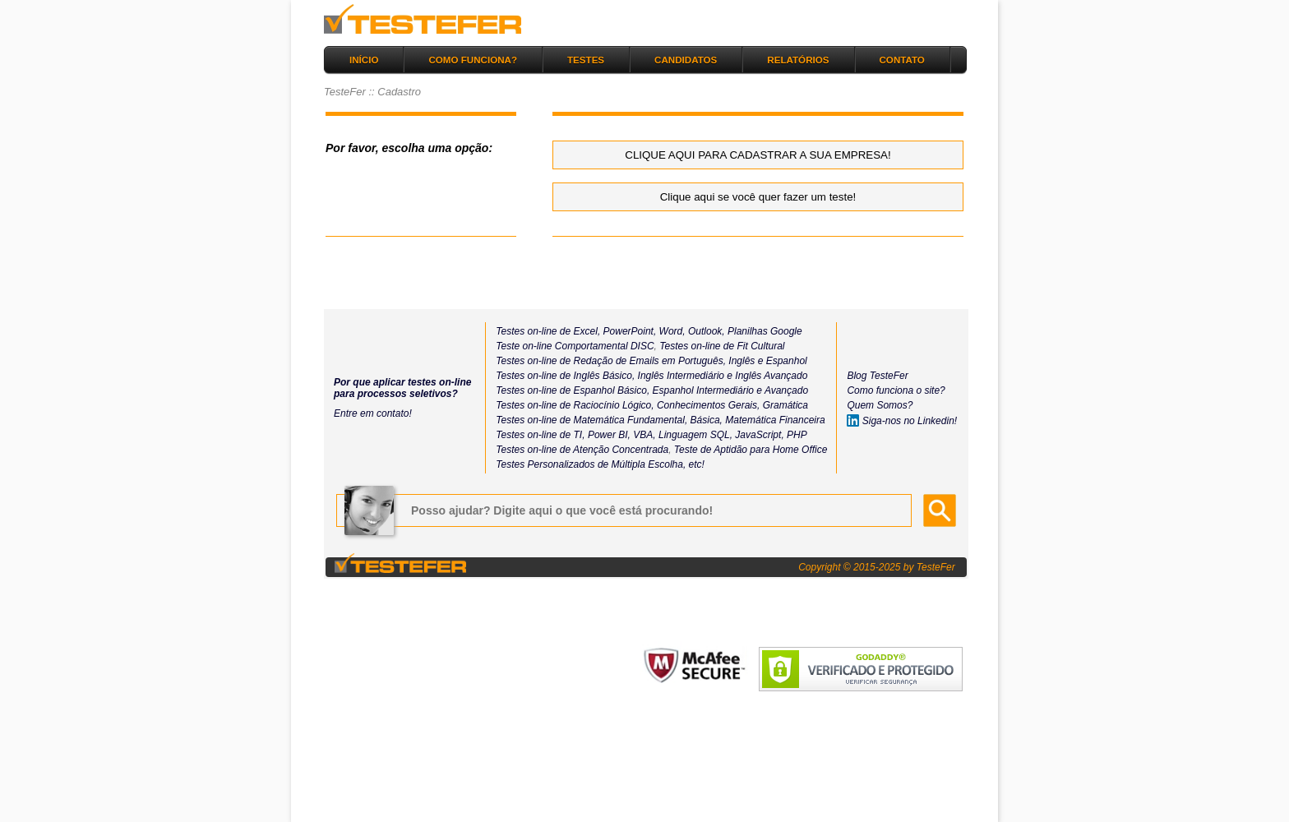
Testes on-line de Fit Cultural (721, 346)
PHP (797, 435)
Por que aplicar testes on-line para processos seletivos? (402, 387)
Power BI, (609, 435)
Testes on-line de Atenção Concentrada (582, 449)
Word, (670, 331)
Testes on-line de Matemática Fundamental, (591, 420)
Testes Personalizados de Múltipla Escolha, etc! (600, 464)
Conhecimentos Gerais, (707, 405)
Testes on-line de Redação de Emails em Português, (611, 361)
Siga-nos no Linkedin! (902, 421)
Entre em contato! (373, 413)
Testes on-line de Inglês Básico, (566, 375)
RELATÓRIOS (798, 59)
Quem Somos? (879, 405)
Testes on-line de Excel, (548, 331)
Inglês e (744, 361)
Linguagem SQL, (695, 435)
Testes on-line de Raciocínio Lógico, (575, 405)
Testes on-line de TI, (540, 435)
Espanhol (784, 361)
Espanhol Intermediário (705, 390)
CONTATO (902, 59)
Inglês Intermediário (683, 375)
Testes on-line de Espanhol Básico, (574, 390)
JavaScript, (759, 435)
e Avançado (782, 390)
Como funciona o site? (896, 390)
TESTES (585, 59)
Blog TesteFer (877, 375)
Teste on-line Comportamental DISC (575, 346)
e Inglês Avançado (767, 375)
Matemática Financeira (775, 420)
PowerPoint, (628, 331)
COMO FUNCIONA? (472, 59)
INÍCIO (363, 59)
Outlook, (705, 331)
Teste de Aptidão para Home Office (751, 449)
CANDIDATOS (685, 59)
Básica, (705, 420)
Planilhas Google (765, 331)
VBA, (644, 435)
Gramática (785, 405)
